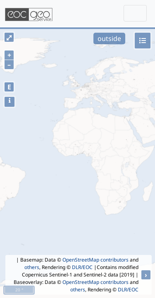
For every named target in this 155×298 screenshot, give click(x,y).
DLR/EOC (82, 267)
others (31, 267)
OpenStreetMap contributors (95, 259)
